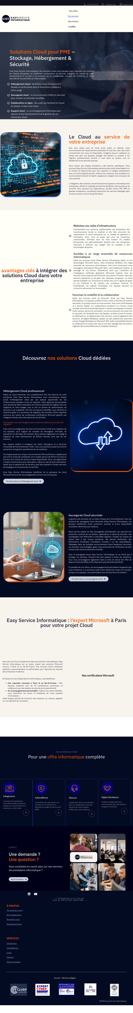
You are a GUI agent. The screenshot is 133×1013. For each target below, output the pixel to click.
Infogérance (12, 944)
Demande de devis (14, 925)
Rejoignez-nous (13, 920)
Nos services (73, 17)
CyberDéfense (12, 949)
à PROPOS (13, 907)
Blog (73, 27)
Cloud (9, 954)
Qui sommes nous (73, 22)
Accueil (57, 979)
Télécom (10, 958)
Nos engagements (14, 916)
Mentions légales (69, 979)
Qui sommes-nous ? (15, 911)
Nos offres (73, 11)
